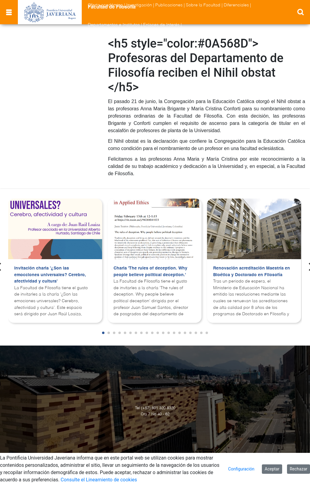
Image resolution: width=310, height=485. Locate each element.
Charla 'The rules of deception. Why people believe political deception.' (150, 271)
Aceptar (272, 469)
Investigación (139, 5)
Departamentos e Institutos (114, 25)
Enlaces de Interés (161, 25)
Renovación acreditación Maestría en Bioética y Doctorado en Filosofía (251, 271)
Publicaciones (169, 5)
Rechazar (298, 469)
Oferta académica (105, 5)
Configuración (241, 469)
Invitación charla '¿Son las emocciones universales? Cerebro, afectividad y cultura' (50, 274)
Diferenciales (236, 5)
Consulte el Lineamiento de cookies (99, 480)
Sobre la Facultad (203, 5)
